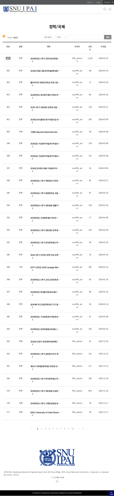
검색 (107, 37)
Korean (107, 2)
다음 (79, 429)
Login (98, 2)
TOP (111, 494)
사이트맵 (110, 9)
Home (89, 2)
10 (72, 429)
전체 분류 (40, 37)
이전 (31, 429)
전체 (51, 37)
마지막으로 (83, 429)
